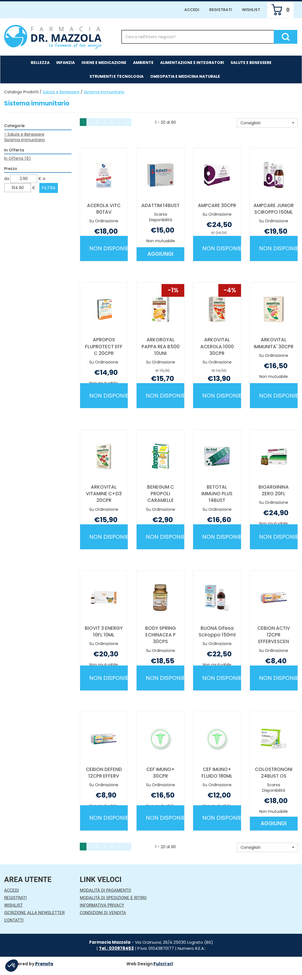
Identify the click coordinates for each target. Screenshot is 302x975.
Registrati (220, 9)
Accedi (191, 9)
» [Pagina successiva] (119, 122)
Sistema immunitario (24, 140)
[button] (267, 123)
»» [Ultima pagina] (127, 122)
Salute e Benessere (61, 92)
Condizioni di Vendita (103, 912)
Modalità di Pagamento (105, 890)
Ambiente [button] (143, 62)
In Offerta (17, 158)
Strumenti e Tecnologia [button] (116, 76)
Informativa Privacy (102, 905)
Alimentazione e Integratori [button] (192, 62)
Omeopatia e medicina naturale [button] (185, 76)
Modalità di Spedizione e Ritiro (113, 897)
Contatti (14, 920)
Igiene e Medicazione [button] (103, 62)
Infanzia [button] (65, 62)
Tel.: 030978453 (116, 948)
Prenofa (44, 964)
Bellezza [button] (40, 62)
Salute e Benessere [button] (251, 62)
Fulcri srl (163, 964)
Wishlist (251, 9)
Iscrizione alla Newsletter (34, 912)
